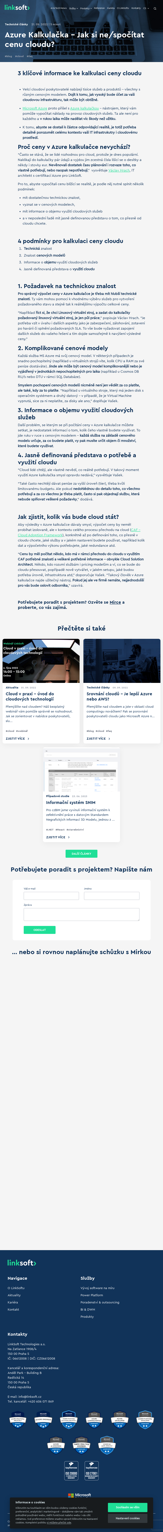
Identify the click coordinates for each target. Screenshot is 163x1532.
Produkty (86, 8)
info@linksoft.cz (29, 1396)
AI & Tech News (59, 8)
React (61, 829)
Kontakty (136, 8)
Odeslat (39, 929)
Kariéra (111, 8)
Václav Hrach (119, 170)
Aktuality (14, 1295)
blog (9, 56)
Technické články (16, 24)
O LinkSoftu (123, 8)
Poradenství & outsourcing (100, 1302)
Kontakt (13, 1309)
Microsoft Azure (35, 108)
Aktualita (12, 687)
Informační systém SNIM (71, 802)
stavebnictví (76, 829)
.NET (51, 829)
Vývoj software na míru (97, 1288)
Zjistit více (15, 738)
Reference (99, 8)
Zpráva (28, 905)
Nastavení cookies (128, 1518)
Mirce (115, 602)
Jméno (88, 888)
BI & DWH (88, 1309)
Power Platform (92, 1295)
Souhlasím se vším (127, 1507)
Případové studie (57, 796)
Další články (81, 853)
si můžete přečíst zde (59, 1523)
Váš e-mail (29, 888)
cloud (20, 56)
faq (30, 56)
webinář (23, 731)
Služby (73, 8)
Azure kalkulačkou (84, 108)
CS (146, 8)
